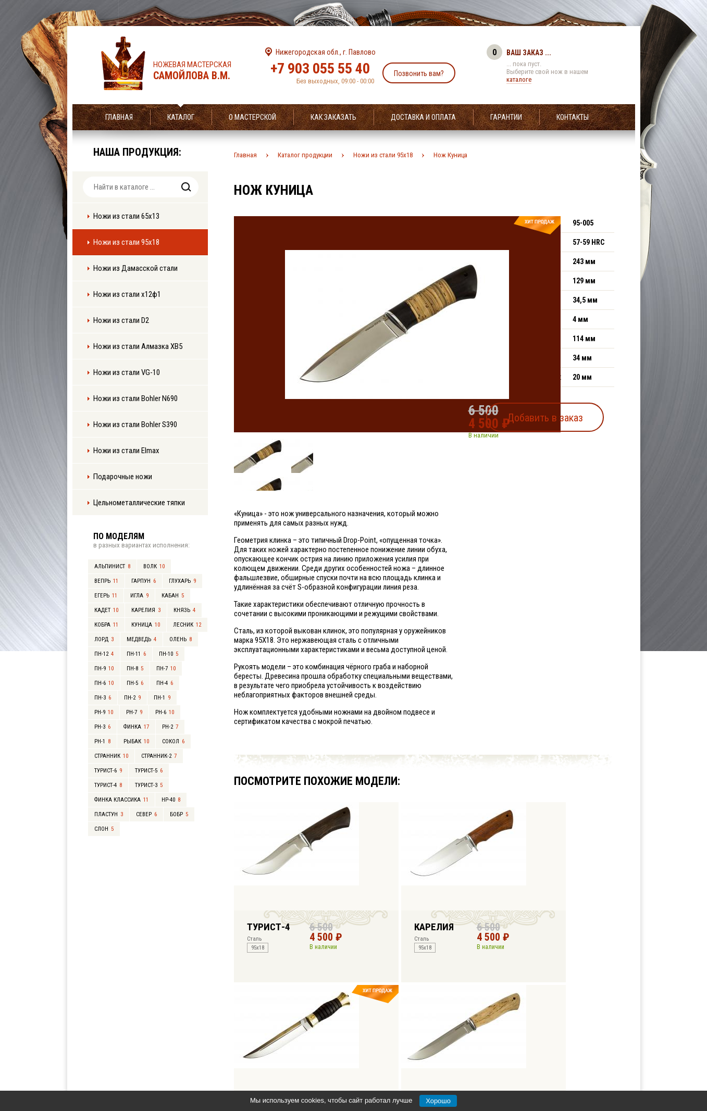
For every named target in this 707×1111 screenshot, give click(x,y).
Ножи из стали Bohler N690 (135, 398)
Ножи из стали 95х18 (126, 242)
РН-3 (102, 726)
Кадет (106, 610)
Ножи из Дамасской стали (135, 268)
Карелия (145, 610)
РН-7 (134, 712)
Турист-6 (108, 770)
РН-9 (103, 712)
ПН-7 (166, 668)
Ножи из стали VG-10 (126, 372)
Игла (139, 595)
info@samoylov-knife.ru (430, 1038)
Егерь (105, 595)
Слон (104, 829)
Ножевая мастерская (201, 71)
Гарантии (506, 117)
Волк (154, 566)
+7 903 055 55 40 (320, 68)
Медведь (141, 639)
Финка (136, 726)
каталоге (518, 79)
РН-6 (164, 712)
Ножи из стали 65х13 (126, 216)
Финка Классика (121, 799)
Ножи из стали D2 (121, 320)
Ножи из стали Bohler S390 (135, 424)
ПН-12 (104, 654)
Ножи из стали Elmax (126, 450)
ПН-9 (104, 668)
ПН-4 (164, 683)
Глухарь (182, 581)
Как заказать (333, 117)
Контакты (572, 117)
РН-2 (170, 726)
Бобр (179, 814)
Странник (111, 756)
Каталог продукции (305, 155)
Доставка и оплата (423, 117)
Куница (145, 624)
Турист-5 (149, 770)
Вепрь (106, 581)
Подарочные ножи (122, 476)
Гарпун (143, 581)
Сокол (173, 741)
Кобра (106, 624)
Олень (180, 639)
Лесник (187, 624)
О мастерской (252, 117)
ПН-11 (136, 654)
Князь (184, 610)
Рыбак (136, 741)
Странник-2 (159, 756)
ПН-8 (135, 668)
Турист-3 (149, 785)
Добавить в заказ (564, 413)
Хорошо (438, 1101)
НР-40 (171, 799)
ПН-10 (168, 654)
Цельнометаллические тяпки (139, 502)
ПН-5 (135, 683)
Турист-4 (108, 785)
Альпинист (112, 566)
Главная (119, 117)
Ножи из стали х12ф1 (127, 294)
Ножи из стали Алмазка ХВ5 (137, 346)
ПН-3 (102, 697)
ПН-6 (104, 683)
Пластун (108, 814)
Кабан (173, 595)
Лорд (104, 639)
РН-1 (102, 741)
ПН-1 (162, 697)
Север (146, 814)
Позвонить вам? (419, 73)
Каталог (180, 117)
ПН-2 (132, 697)
